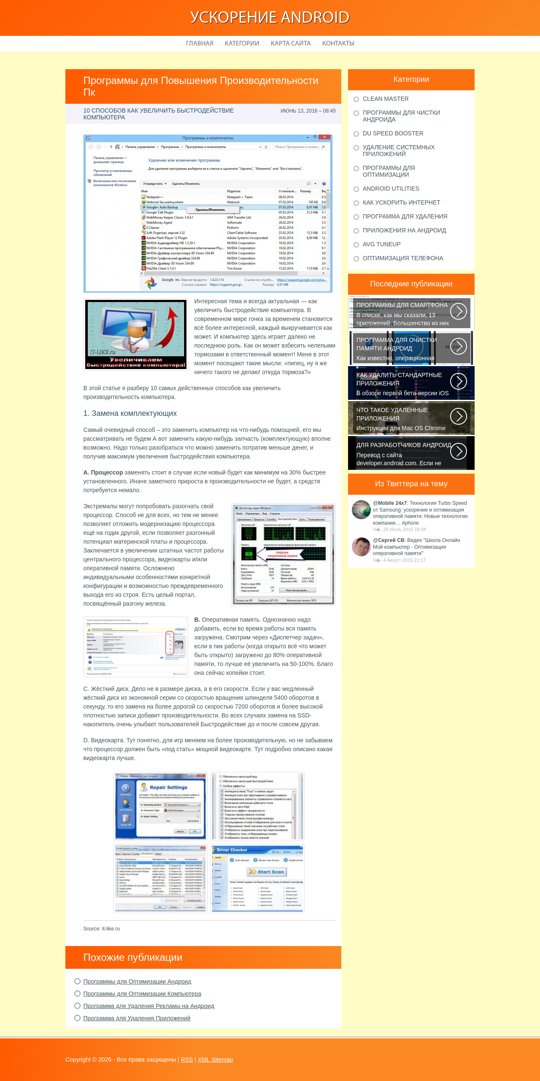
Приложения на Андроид (404, 230)
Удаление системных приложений (399, 150)
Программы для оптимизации (389, 171)
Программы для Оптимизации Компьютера (142, 993)
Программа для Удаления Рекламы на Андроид (149, 1006)
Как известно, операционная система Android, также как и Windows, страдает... (403, 349)
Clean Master (386, 98)
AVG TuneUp (382, 244)
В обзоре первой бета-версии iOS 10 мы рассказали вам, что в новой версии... (403, 384)
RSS (187, 1059)
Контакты (338, 43)
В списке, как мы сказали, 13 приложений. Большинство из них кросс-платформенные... (403, 314)
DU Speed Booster (393, 133)
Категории (242, 43)
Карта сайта (291, 43)
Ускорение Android (270, 18)
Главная (199, 43)
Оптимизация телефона (403, 258)
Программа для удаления (405, 216)
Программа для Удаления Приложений (137, 1018)
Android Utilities (391, 188)
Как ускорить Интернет (401, 202)
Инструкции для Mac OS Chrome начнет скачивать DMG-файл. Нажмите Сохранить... (403, 419)
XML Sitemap (215, 1059)
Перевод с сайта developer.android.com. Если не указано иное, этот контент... (403, 454)
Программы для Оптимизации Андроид (138, 981)
